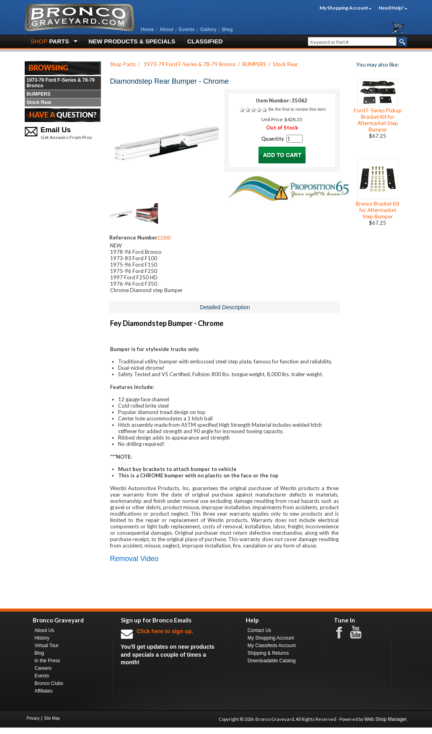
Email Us (56, 130)
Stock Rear (39, 102)
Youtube (359, 632)
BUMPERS (39, 94)
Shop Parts (123, 64)
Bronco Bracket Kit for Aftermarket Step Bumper (377, 210)
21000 (164, 238)
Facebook (343, 632)
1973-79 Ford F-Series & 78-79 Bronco (61, 82)
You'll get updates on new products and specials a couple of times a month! (171, 646)
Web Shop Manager (385, 719)
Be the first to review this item (297, 109)
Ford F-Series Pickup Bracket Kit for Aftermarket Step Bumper (378, 120)
